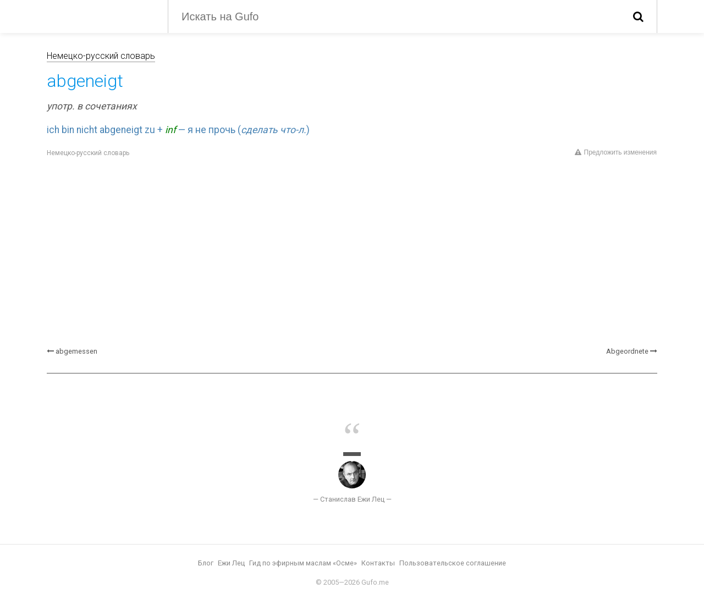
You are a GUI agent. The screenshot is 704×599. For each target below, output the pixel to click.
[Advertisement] (352, 252)
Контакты (378, 563)
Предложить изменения (616, 152)
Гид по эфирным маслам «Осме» (303, 563)
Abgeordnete (627, 351)
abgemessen (76, 351)
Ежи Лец (231, 563)
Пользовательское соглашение (452, 563)
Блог (205, 563)
